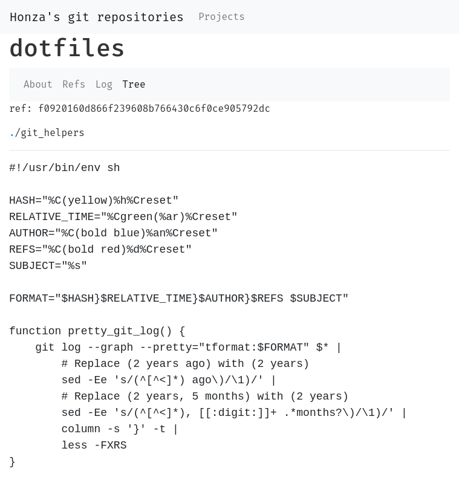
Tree (133, 84)
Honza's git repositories (97, 17)
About (38, 84)
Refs (73, 84)
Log (103, 84)
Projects (221, 16)
